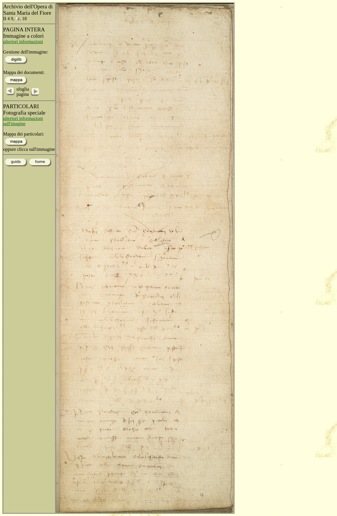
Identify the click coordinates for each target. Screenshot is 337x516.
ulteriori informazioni (23, 41)
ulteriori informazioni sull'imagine (23, 121)
